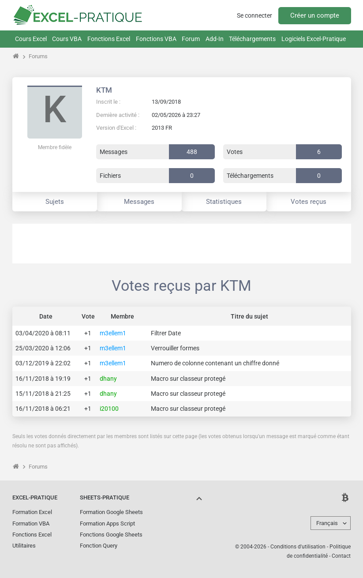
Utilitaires (24, 545)
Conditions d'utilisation (298, 547)
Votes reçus (308, 202)
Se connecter (254, 15)
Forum (191, 38)
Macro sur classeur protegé (188, 378)
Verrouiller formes (175, 348)
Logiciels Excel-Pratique (313, 38)
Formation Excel (32, 512)
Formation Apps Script (107, 523)
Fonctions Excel (108, 38)
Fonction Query (98, 545)
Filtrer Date (166, 333)
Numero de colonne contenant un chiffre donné (215, 363)
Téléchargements (252, 38)
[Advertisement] (181, 243)
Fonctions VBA (156, 38)
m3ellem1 (113, 333)
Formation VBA (30, 523)
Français (327, 523)
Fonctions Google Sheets (111, 534)
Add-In (215, 38)
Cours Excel (31, 38)
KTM (104, 90)
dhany (108, 378)
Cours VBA (67, 38)
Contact (341, 556)
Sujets (54, 202)
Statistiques (224, 202)
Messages (139, 202)
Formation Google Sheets (111, 512)
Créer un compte (314, 15)
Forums (38, 56)
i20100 (109, 408)
